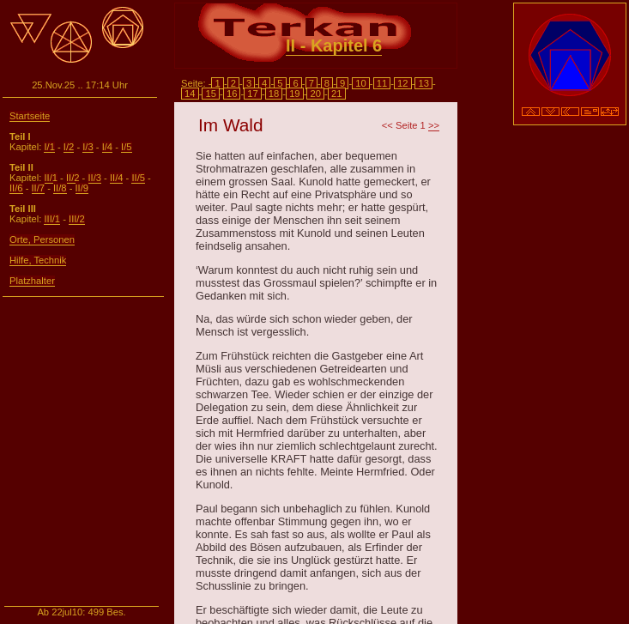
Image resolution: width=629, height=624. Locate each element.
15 (211, 93)
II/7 (38, 188)
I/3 (87, 147)
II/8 (60, 188)
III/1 (52, 219)
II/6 (16, 188)
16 (232, 93)
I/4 (107, 147)
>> (433, 125)
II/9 (82, 188)
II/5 (138, 178)
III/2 (77, 219)
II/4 (117, 178)
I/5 (126, 147)
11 (382, 83)
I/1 (49, 147)
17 (253, 93)
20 (315, 93)
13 (423, 83)
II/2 (73, 178)
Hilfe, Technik (37, 260)
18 (274, 93)
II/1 (50, 178)
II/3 (94, 178)
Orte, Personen (42, 239)
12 (403, 83)
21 (337, 93)
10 (361, 83)
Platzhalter (32, 281)
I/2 (69, 147)
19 (295, 93)
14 (190, 93)
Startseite (29, 116)
